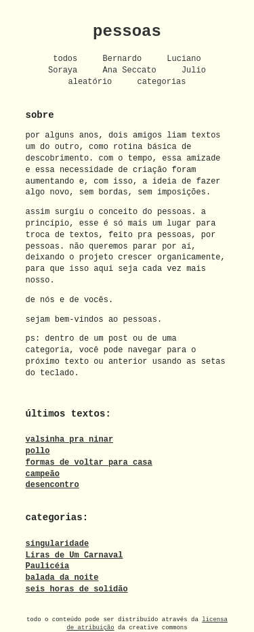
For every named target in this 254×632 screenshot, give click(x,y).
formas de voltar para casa (89, 461)
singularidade (57, 543)
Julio (194, 70)
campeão (43, 473)
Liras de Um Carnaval (74, 554)
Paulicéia (48, 566)
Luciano (183, 58)
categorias (161, 81)
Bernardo (122, 58)
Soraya (62, 70)
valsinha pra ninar (70, 439)
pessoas (127, 31)
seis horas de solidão (77, 588)
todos (65, 58)
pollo (38, 450)
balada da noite (62, 577)
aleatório (90, 81)
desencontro (52, 484)
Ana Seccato (129, 70)
